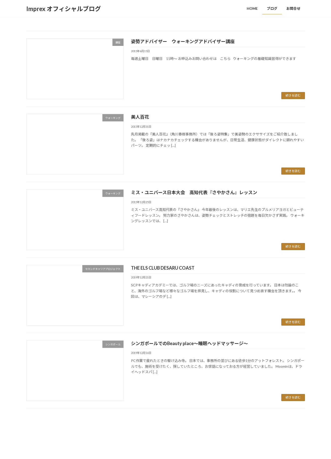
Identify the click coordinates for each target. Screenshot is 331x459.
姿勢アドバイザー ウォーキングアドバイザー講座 (187, 41)
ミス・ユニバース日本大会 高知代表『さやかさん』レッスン (194, 192)
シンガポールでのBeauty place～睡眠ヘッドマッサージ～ (189, 343)
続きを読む (293, 95)
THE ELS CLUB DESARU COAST (162, 268)
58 (173, 421)
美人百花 (140, 117)
